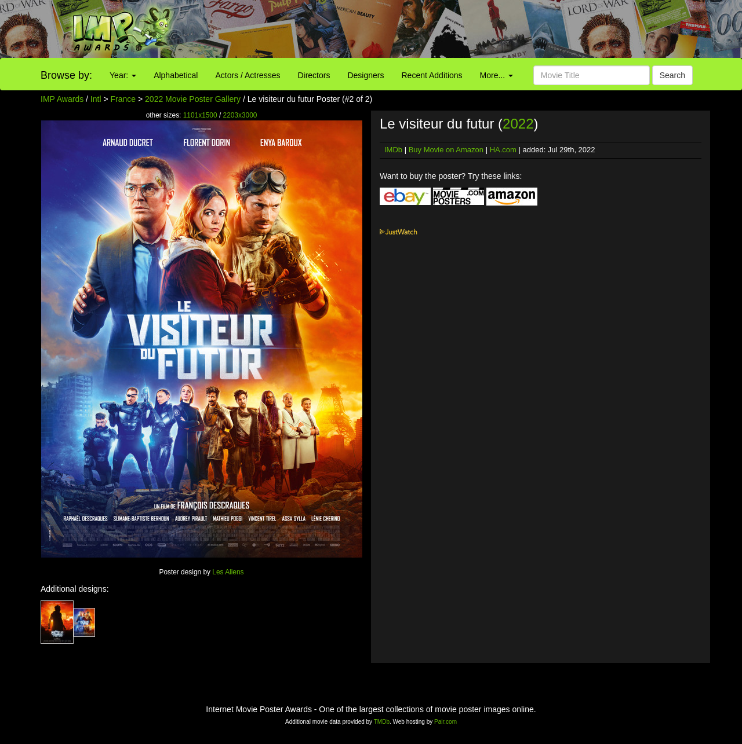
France (123, 99)
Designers (365, 75)
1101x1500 (200, 115)
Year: (123, 75)
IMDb (393, 149)
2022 (518, 123)
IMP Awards (62, 99)
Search (672, 75)
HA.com (503, 149)
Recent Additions (432, 75)
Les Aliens (227, 572)
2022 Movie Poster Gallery (193, 99)
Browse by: (66, 75)
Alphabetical (176, 75)
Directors (313, 75)
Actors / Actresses (247, 75)
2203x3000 (240, 115)
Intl (95, 99)
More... (496, 75)
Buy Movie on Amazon (446, 149)
